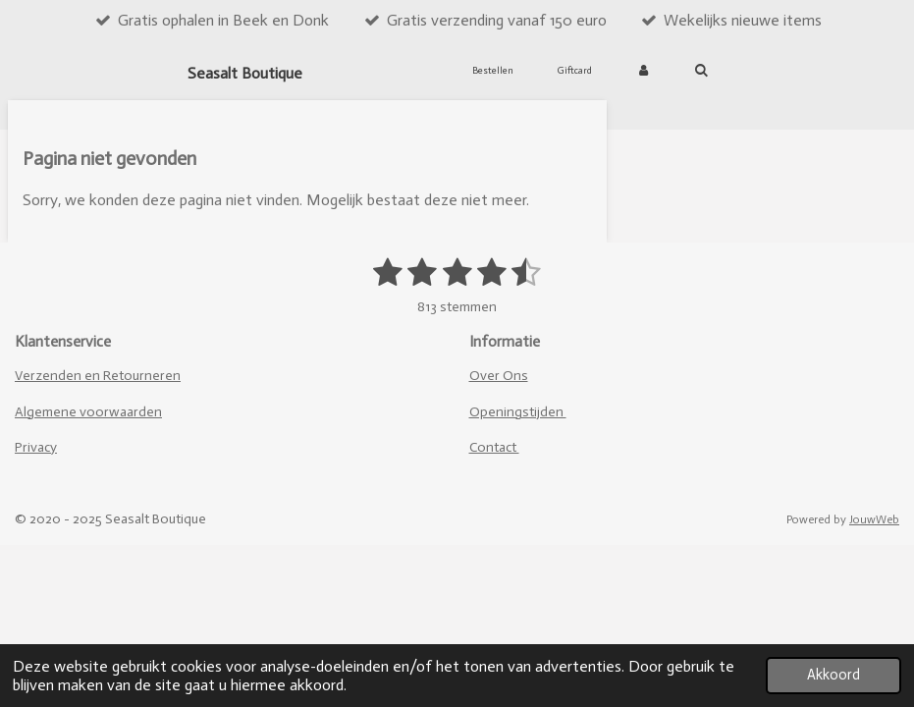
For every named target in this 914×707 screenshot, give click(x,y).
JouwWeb (874, 519)
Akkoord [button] (833, 674)
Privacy (36, 447)
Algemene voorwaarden (88, 412)
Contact (494, 447)
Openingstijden (517, 412)
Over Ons (498, 375)
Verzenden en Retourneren (98, 375)
